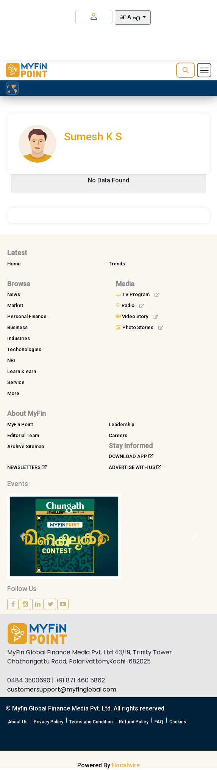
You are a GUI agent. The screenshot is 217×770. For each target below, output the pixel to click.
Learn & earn (21, 371)
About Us (18, 722)
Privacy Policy (48, 722)
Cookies (177, 722)
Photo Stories (139, 327)
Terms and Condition (91, 722)
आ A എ (130, 17)
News (13, 294)
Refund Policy (133, 722)
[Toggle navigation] (204, 70)
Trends (117, 264)
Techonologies (24, 349)
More (13, 393)
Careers (118, 435)
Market (15, 305)
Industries (18, 338)
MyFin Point (20, 424)
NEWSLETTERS (27, 467)
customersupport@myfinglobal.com (61, 689)
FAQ (159, 722)
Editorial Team (23, 435)
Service (16, 382)
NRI (11, 360)
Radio (130, 305)
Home (14, 264)
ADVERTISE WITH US (135, 467)
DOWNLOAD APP (131, 456)
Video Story (137, 316)
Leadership (121, 424)
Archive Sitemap (25, 446)
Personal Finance (27, 316)
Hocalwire (126, 765)
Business (17, 327)
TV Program (137, 294)
